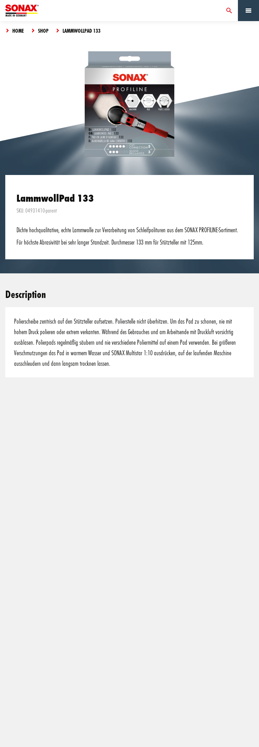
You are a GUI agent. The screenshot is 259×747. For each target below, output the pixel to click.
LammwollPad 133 (82, 30)
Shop (43, 30)
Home (18, 30)
